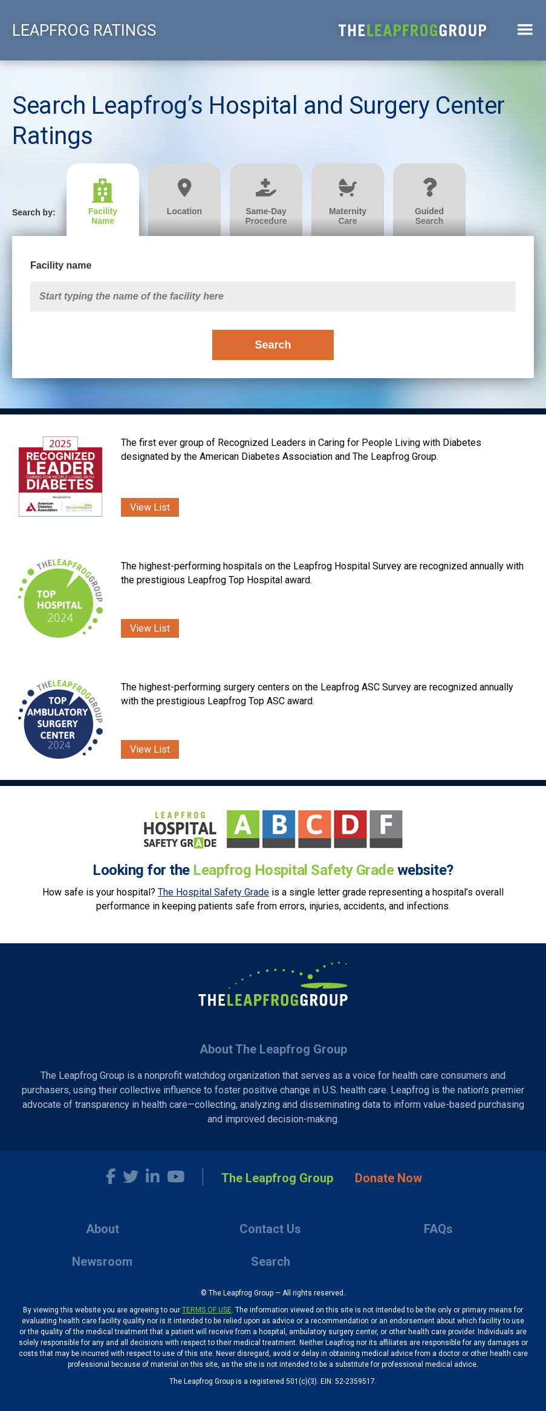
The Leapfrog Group (277, 1178)
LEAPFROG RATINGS (84, 30)
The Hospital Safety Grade (213, 892)
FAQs (438, 1229)
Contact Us (270, 1229)
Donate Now (388, 1178)
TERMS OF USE (207, 1310)
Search (273, 345)
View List (150, 507)
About (102, 1229)
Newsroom (102, 1261)
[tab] (107, 200)
